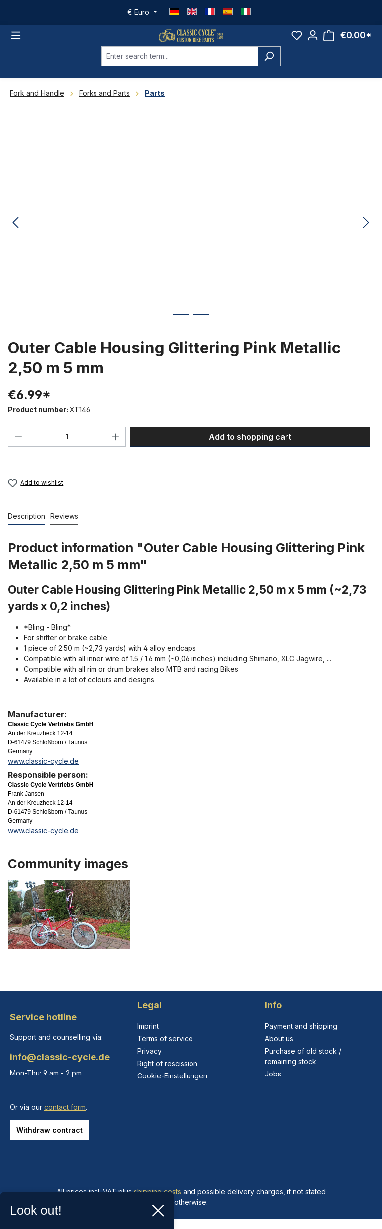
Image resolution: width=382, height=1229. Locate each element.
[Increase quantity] (115, 448)
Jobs (273, 1074)
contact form (65, 1107)
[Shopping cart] (347, 41)
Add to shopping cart (250, 448)
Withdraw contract (49, 1130)
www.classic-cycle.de (43, 772)
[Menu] (16, 41)
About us (279, 1038)
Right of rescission (167, 1063)
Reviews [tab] (64, 528)
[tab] (26, 528)
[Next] (366, 235)
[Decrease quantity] (18, 448)
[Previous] (15, 235)
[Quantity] (67, 448)
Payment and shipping (301, 1026)
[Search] (269, 67)
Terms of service (165, 1038)
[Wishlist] (297, 41)
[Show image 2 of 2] (201, 333)
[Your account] (313, 41)
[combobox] (179, 67)
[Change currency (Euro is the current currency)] (142, 12)
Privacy (149, 1051)
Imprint (148, 1026)
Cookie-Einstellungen (172, 1076)
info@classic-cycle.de (60, 1057)
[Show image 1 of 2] (181, 333)
